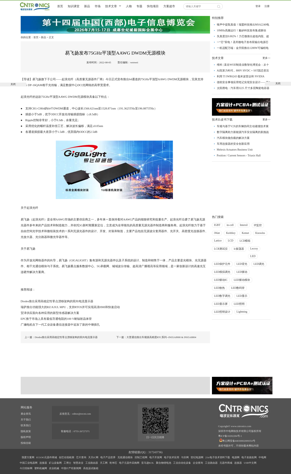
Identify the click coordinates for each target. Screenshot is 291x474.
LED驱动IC (221, 279)
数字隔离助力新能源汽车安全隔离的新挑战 (243, 132)
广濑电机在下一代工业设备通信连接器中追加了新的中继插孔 (60, 324)
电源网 (235, 457)
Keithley (230, 233)
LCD (230, 240)
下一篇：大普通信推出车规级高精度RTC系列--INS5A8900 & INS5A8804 (156, 337)
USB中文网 (250, 462)
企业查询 (198, 462)
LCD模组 (244, 240)
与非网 (185, 457)
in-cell (230, 225)
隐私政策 (26, 431)
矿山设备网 (55, 462)
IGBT (217, 225)
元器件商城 (226, 462)
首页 (60, 6)
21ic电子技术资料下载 (217, 457)
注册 (267, 6)
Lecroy (254, 248)
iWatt (217, 233)
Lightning (242, 311)
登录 (258, 6)
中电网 (262, 457)
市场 (98, 6)
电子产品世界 (108, 457)
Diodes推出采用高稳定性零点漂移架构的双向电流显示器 (57, 301)
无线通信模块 (125, 457)
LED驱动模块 (242, 279)
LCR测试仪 (221, 248)
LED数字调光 (222, 295)
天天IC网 (93, 457)
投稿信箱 (26, 442)
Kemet (245, 233)
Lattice (218, 240)
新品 (87, 6)
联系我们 (26, 425)
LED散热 (219, 287)
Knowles (260, 233)
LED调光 (259, 264)
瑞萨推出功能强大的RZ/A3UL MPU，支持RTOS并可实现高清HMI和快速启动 (70, 307)
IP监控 (258, 225)
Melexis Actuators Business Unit (235, 149)
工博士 (67, 462)
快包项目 (153, 6)
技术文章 (111, 6)
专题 (139, 6)
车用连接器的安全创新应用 (233, 143)
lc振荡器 (239, 248)
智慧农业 (78, 462)
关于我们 (26, 419)
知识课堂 (73, 6)
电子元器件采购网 (129, 462)
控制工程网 (141, 457)
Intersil (244, 225)
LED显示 (242, 295)
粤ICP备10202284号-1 (230, 435)
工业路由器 (91, 462)
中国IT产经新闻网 (71, 468)
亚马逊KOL (147, 462)
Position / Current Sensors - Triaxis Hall (239, 155)
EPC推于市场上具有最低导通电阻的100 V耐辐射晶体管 (56, 318)
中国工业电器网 (28, 462)
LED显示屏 (221, 303)
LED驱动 (242, 271)
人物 (129, 6)
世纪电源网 (197, 457)
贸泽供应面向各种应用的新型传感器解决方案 (50, 313)
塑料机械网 (40, 468)
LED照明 (239, 303)
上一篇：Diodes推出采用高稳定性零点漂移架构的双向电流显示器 (61, 337)
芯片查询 (81, 457)
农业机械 (54, 468)
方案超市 (169, 6)
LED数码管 (238, 287)
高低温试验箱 (90, 468)
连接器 (43, 462)
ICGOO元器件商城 (46, 457)
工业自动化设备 (182, 462)
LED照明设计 (222, 311)
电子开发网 (155, 457)
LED (252, 256)
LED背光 (242, 264)
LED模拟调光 (222, 271)
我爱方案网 (28, 457)
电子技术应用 (171, 457)
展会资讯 (26, 413)
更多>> (267, 119)
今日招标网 (26, 468)
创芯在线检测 (66, 457)
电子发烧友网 (249, 457)
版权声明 (26, 437)
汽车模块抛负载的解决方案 (233, 138)
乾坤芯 (113, 462)
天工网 (104, 462)
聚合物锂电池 (163, 462)
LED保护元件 (222, 264)
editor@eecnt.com (81, 413)
